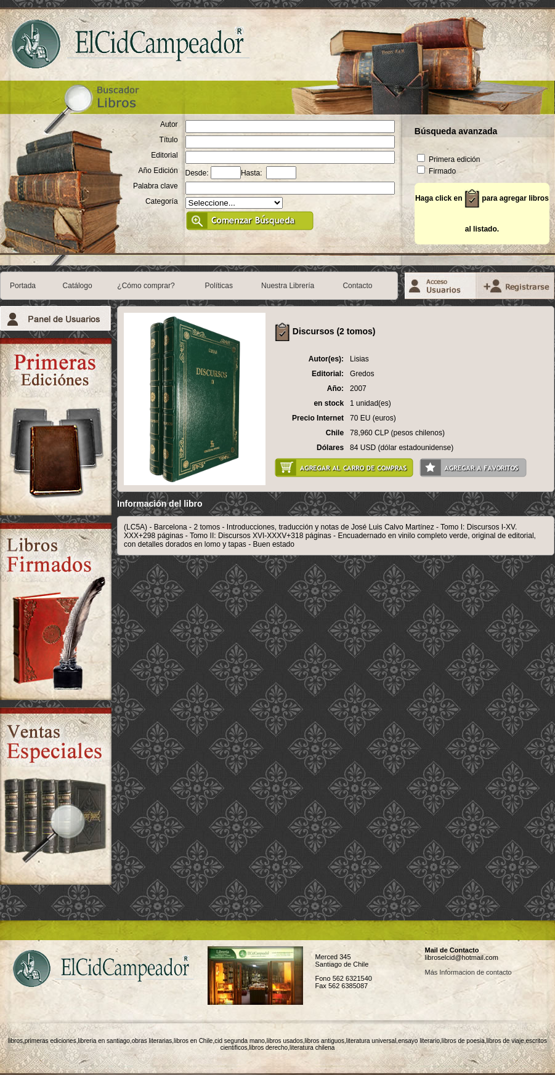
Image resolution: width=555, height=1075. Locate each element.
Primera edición (448, 159)
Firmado (436, 171)
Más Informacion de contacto (467, 972)
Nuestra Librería (287, 285)
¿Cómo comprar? (145, 285)
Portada (23, 285)
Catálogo (77, 285)
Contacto (357, 285)
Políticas (219, 285)
